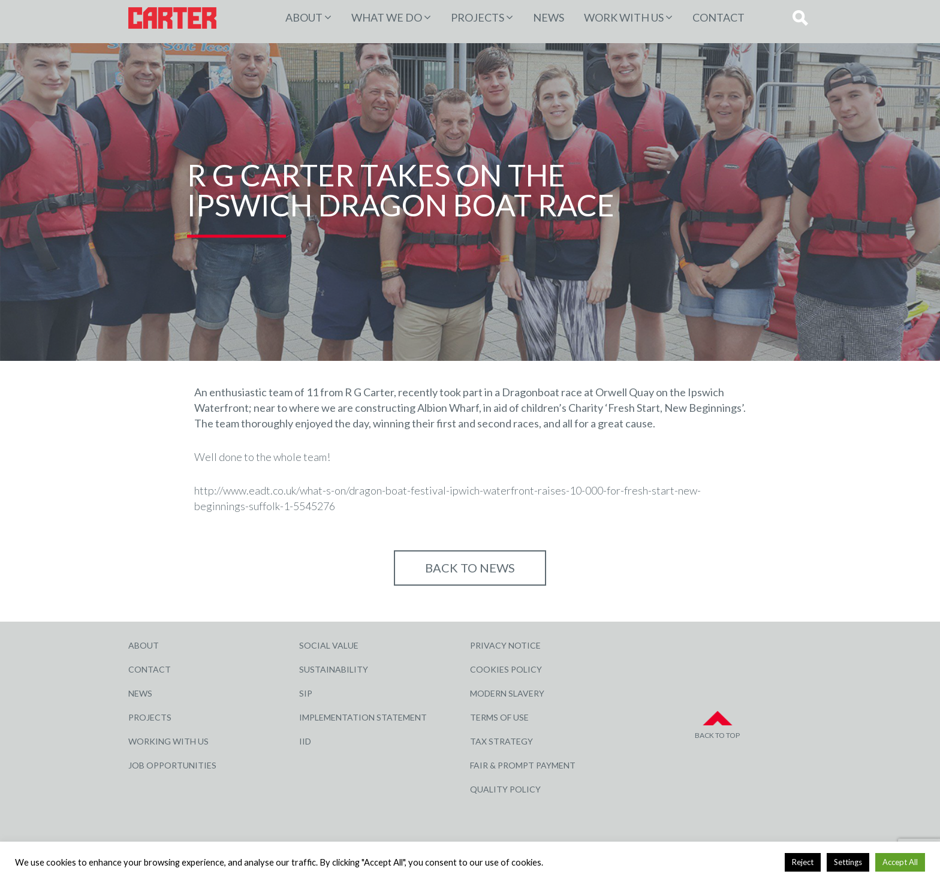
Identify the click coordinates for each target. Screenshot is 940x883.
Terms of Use (499, 717)
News (548, 17)
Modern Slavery (507, 693)
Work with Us (624, 17)
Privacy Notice (505, 645)
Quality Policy (505, 789)
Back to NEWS (470, 567)
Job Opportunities (172, 765)
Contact (718, 17)
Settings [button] (848, 862)
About (304, 17)
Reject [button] (803, 862)
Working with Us (168, 741)
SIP (305, 693)
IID (305, 741)
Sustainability (333, 669)
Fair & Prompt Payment (523, 765)
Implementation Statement (363, 717)
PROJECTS (477, 17)
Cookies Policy (506, 669)
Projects (149, 717)
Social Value (328, 645)
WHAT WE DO (386, 17)
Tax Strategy (501, 741)
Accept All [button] (900, 862)
